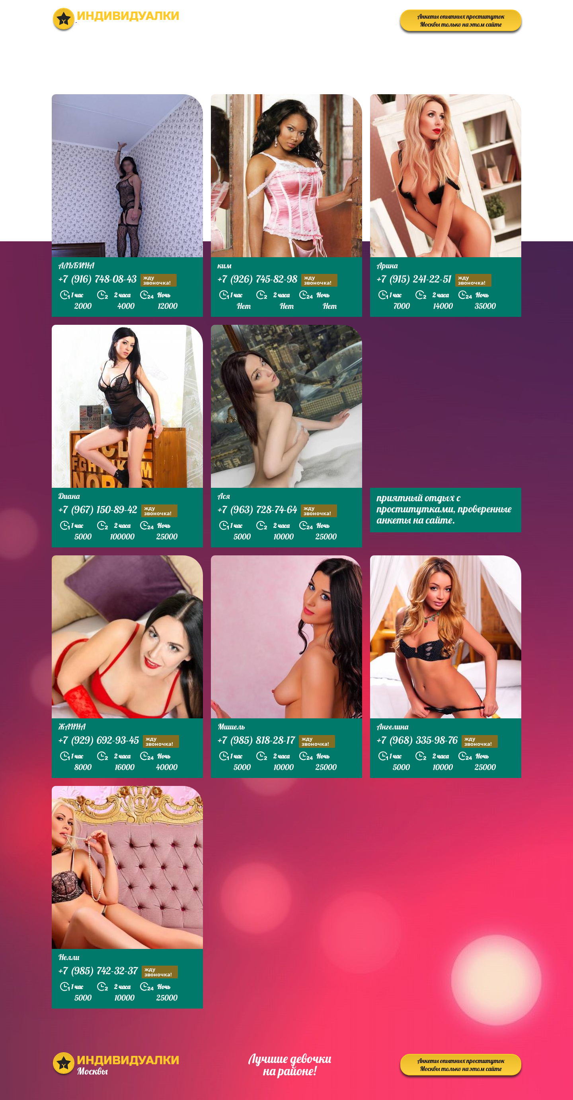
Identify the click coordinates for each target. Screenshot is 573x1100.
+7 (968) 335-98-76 (437, 741)
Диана (69, 496)
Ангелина (392, 726)
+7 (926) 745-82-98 (277, 280)
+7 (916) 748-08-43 (117, 280)
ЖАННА (72, 726)
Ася (224, 496)
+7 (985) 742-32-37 (118, 971)
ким (225, 265)
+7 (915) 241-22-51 (434, 280)
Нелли (68, 957)
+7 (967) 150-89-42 (117, 510)
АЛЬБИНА (76, 265)
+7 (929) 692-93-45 (118, 741)
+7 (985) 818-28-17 (276, 741)
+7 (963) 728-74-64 (277, 510)
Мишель (231, 726)
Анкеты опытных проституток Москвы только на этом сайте (461, 20)
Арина (387, 265)
